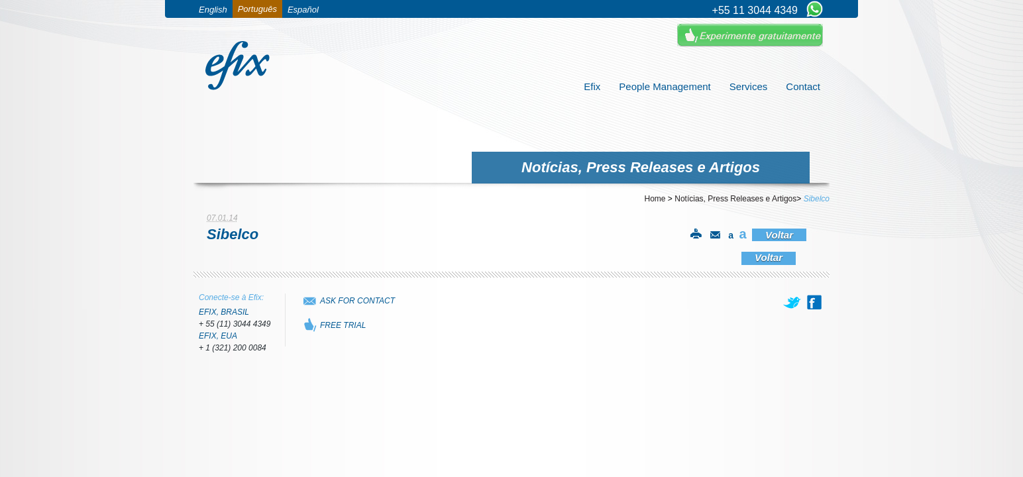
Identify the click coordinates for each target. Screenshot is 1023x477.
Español (303, 10)
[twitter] (793, 302)
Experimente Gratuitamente (750, 35)
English (213, 10)
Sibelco (817, 198)
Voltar (779, 234)
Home (655, 198)
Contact (803, 86)
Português (257, 9)
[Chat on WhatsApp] (814, 10)
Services (748, 86)
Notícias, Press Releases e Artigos (735, 198)
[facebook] (814, 302)
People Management (664, 86)
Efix (592, 86)
